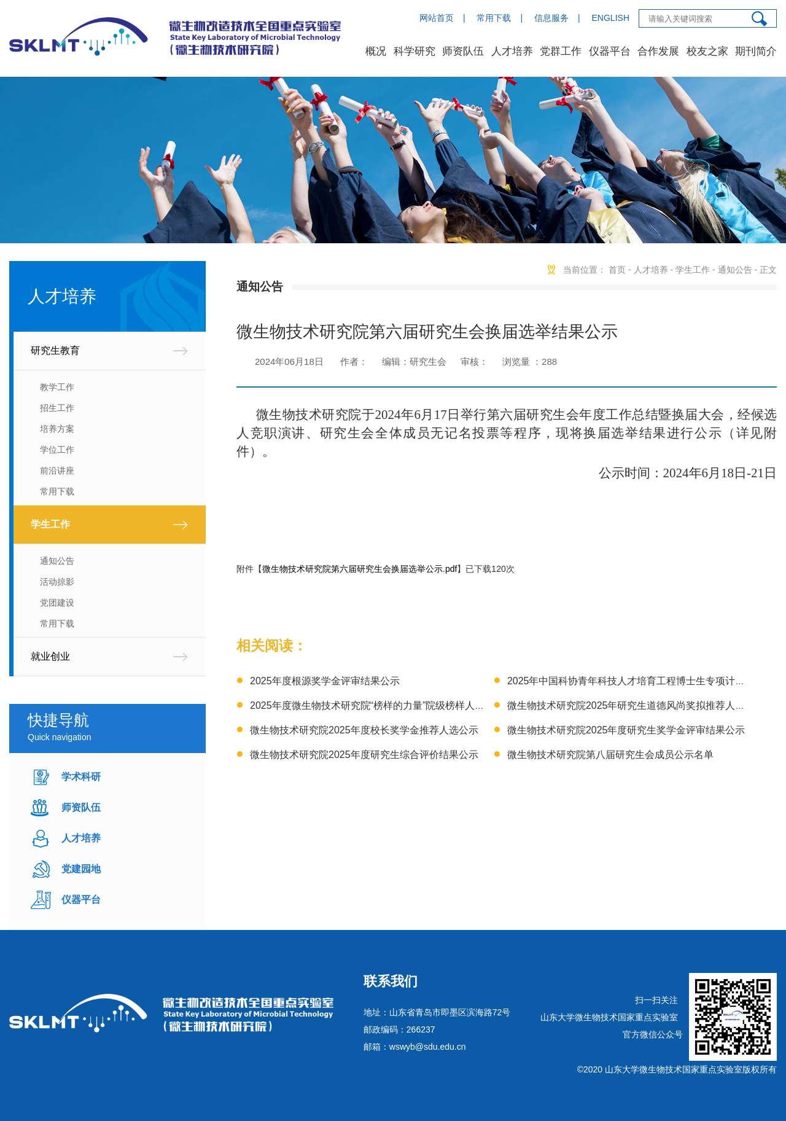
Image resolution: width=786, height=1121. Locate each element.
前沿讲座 (57, 470)
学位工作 (57, 450)
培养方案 (57, 429)
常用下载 (494, 18)
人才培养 (512, 51)
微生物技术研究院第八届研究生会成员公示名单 (610, 754)
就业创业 (50, 656)
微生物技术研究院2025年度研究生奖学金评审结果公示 (626, 730)
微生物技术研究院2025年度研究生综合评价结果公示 (364, 754)
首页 (617, 270)
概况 (375, 51)
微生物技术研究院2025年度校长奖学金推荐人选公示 (364, 730)
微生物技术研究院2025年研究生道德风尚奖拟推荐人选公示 (636, 705)
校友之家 (707, 51)
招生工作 (57, 408)
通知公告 (57, 561)
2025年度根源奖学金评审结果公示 (325, 681)
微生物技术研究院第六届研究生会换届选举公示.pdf (359, 569)
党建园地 (81, 869)
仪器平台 (610, 51)
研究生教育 (55, 350)
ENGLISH (610, 18)
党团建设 (57, 602)
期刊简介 (756, 51)
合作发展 (658, 51)
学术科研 (81, 776)
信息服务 (551, 18)
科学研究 (414, 51)
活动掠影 (57, 582)
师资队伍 (463, 51)
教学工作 (57, 387)
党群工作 (561, 51)
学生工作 (50, 524)
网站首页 (436, 18)
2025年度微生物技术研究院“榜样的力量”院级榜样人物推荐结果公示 (396, 705)
